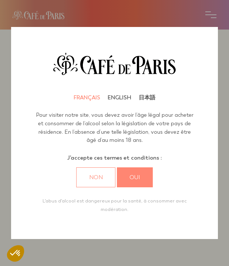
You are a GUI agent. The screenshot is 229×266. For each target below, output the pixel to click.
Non (96, 177)
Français (87, 97)
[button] (15, 253)
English (119, 97)
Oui (134, 177)
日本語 (147, 97)
